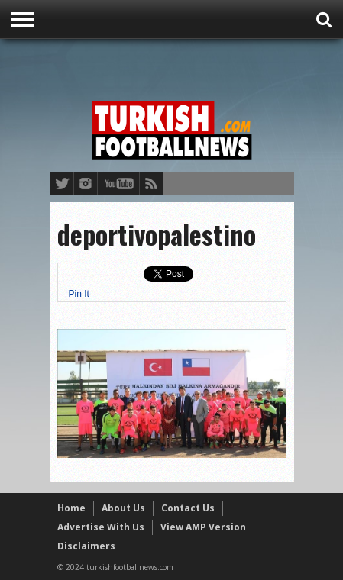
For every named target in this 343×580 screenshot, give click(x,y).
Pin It (79, 293)
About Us (123, 507)
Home (71, 507)
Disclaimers (86, 546)
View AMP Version (203, 526)
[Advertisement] (196, 66)
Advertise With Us (100, 526)
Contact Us (188, 507)
